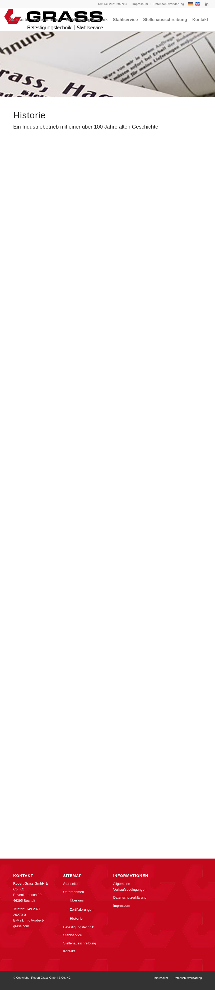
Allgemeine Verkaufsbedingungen (129, 886)
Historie (76, 918)
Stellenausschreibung (79, 943)
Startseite (70, 884)
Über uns (77, 900)
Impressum (140, 4)
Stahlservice (72, 935)
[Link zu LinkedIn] (207, 4)
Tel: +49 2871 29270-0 (112, 4)
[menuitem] (140, 4)
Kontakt (69, 951)
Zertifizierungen (82, 909)
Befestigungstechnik (78, 927)
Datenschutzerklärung (168, 4)
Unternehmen (73, 892)
